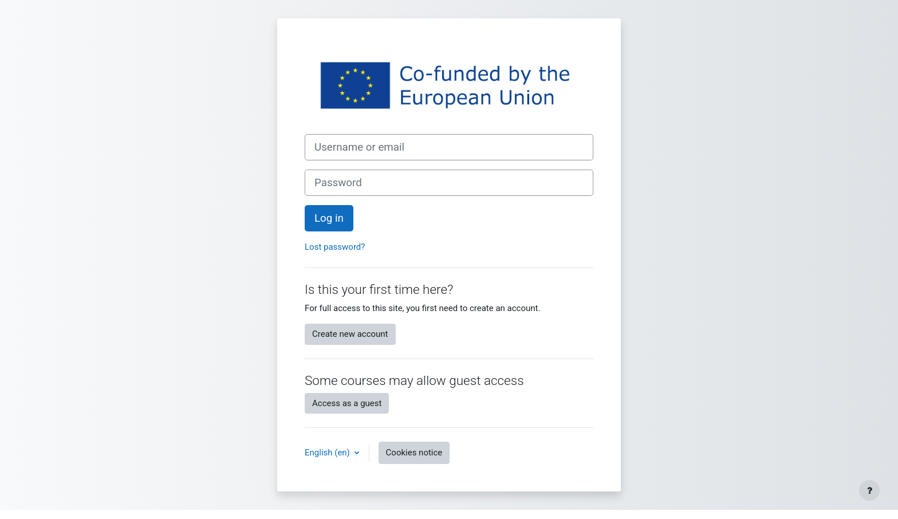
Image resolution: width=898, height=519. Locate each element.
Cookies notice (414, 452)
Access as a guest (346, 403)
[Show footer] (869, 490)
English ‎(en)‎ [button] (328, 452)
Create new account (350, 334)
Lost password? (335, 247)
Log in (329, 218)
